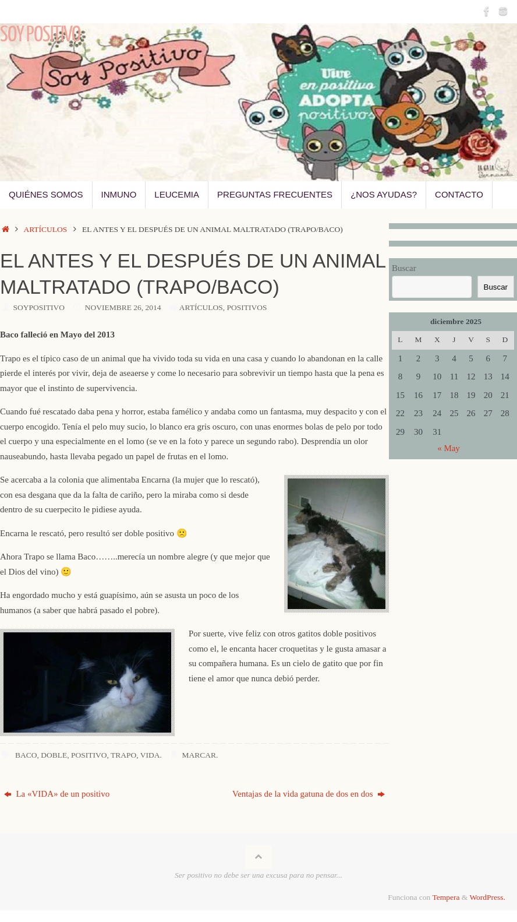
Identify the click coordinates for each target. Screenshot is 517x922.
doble (54, 755)
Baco (26, 755)
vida (150, 755)
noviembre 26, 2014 (123, 307)
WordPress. (487, 897)
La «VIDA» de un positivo (57, 793)
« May (448, 448)
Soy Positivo (40, 35)
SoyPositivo (39, 307)
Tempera (445, 897)
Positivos (246, 307)
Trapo (123, 755)
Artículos (45, 229)
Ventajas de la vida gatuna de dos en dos (308, 793)
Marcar (199, 755)
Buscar (404, 268)
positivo (89, 755)
